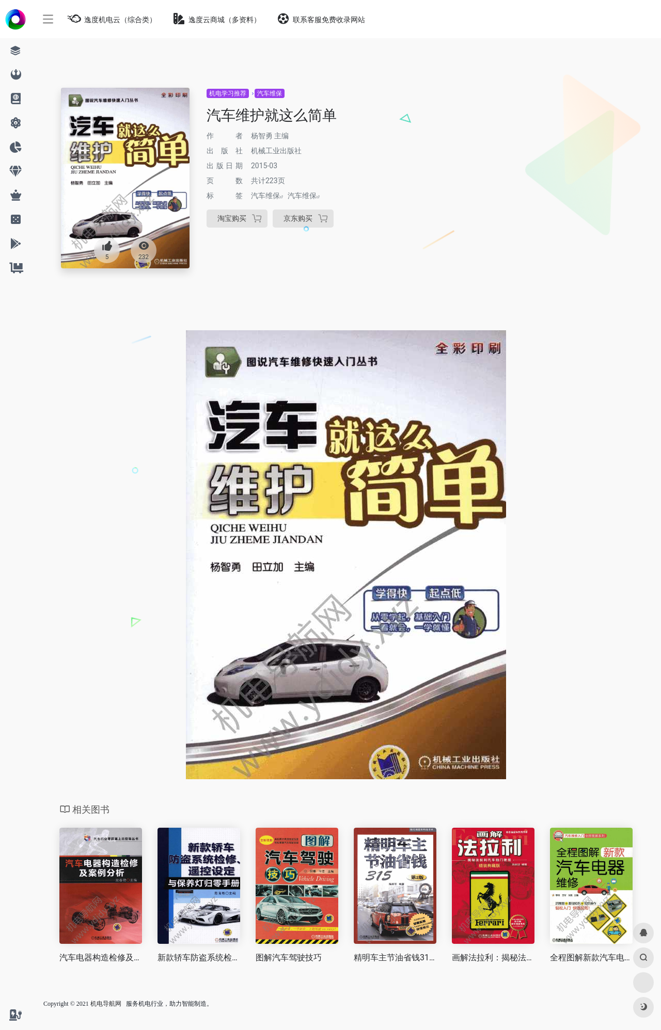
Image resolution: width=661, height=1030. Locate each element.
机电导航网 (105, 1003)
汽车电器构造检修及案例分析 (100, 957)
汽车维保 (269, 93)
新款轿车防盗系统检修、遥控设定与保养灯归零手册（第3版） (199, 957)
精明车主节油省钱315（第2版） (395, 957)
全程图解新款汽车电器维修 (591, 957)
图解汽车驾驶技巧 (289, 957)
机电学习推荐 (227, 93)
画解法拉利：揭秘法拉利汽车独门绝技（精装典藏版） (493, 957)
